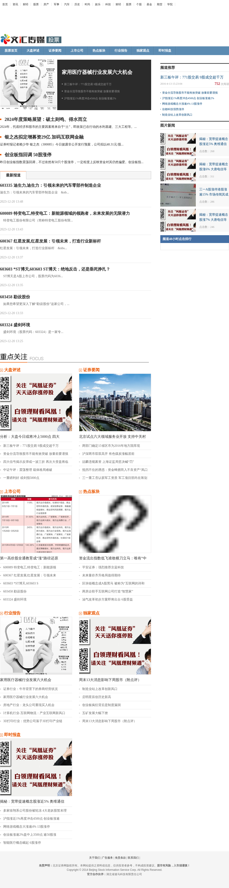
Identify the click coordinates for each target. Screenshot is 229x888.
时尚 (87, 4)
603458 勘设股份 (15, 297)
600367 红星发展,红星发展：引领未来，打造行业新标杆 (50, 241)
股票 (36, 4)
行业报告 (120, 50)
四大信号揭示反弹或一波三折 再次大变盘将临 (35, 462)
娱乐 (98, 4)
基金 (149, 4)
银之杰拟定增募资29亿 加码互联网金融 (44, 137)
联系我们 (133, 857)
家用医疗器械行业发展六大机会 (97, 72)
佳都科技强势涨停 (173, 109)
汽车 (67, 4)
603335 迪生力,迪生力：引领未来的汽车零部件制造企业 (50, 185)
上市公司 (77, 50)
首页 (5, 4)
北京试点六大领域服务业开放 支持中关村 (112, 436)
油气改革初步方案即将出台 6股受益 (107, 599)
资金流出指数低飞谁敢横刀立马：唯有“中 (113, 558)
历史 (77, 4)
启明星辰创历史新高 (96, 697)
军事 (56, 4)
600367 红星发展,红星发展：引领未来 (29, 575)
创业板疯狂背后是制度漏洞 (101, 705)
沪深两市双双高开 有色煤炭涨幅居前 (108, 453)
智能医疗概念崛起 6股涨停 (22, 842)
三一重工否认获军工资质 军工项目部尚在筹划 (114, 478)
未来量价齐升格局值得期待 (101, 575)
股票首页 (11, 50)
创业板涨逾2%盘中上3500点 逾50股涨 (29, 834)
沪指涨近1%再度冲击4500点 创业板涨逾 (31, 818)
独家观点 (142, 50)
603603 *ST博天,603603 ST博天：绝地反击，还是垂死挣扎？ (55, 269)
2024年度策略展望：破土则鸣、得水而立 (46, 119)
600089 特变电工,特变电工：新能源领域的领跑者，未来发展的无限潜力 (65, 213)
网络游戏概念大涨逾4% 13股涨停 (26, 826)
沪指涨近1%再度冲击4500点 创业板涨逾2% (90, 98)
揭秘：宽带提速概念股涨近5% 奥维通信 (32, 801)
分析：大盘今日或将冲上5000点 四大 (30, 436)
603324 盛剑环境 (15, 325)
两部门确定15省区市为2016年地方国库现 (111, 445)
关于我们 (94, 857)
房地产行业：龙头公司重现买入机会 (29, 705)
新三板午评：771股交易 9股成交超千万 (88, 84)
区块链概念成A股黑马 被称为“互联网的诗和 (113, 583)
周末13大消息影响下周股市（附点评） (110, 680)
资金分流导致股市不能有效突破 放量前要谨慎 (92, 91)
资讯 (15, 4)
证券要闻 (55, 50)
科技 (108, 4)
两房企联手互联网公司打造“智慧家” (107, 591)
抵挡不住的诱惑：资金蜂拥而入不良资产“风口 (115, 470)
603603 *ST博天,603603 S (20, 583)
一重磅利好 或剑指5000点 (21, 478)
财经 (25, 4)
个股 (139, 4)
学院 (170, 4)
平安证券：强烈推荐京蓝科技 (103, 567)
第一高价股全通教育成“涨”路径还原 (29, 558)
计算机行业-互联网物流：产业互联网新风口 (34, 713)
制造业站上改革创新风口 (99, 689)
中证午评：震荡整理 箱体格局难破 (27, 470)
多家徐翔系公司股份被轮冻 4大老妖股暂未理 (35, 810)
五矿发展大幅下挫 (95, 713)
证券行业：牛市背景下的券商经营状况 (30, 689)
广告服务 (107, 857)
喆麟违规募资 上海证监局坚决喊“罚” (108, 462)
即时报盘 (164, 50)
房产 (46, 4)
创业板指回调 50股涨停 (28, 154)
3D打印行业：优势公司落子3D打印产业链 (32, 721)
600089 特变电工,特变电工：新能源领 (29, 567)
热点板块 (99, 50)
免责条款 (120, 857)
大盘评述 (33, 50)
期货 (159, 4)
